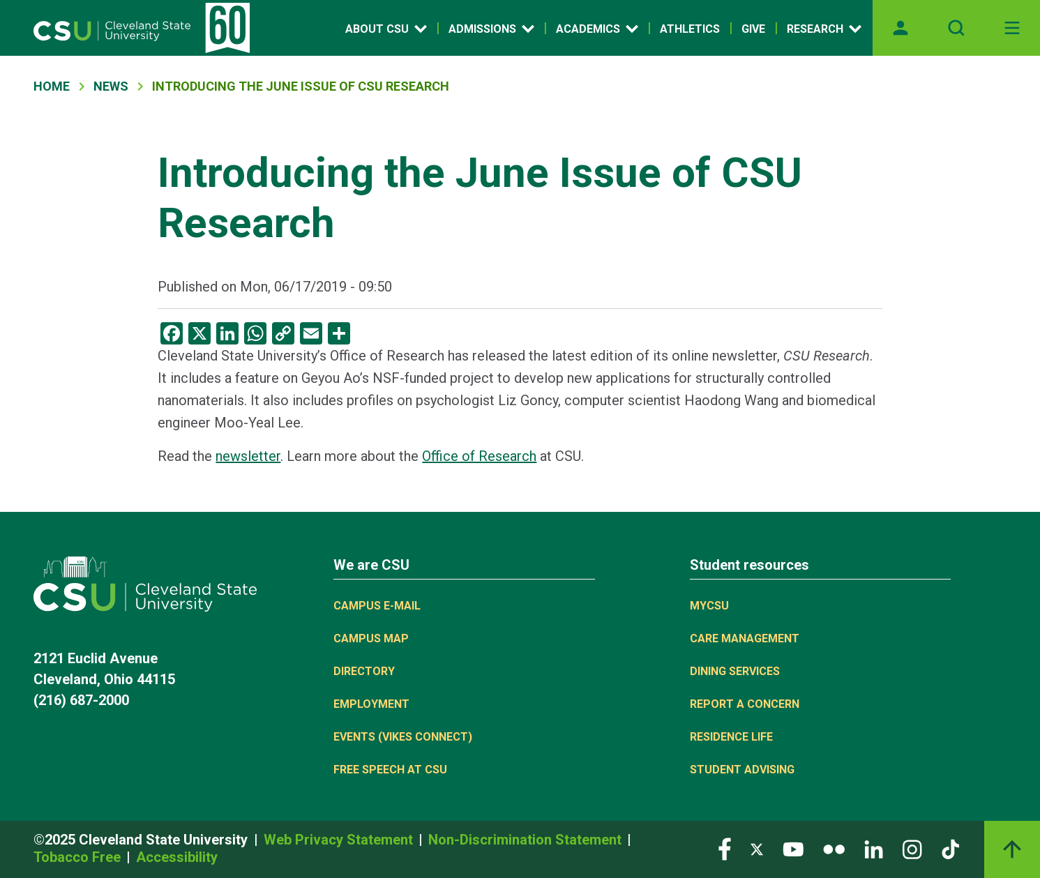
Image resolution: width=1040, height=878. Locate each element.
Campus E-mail (377, 605)
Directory (364, 671)
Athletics (690, 29)
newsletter (248, 456)
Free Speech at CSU (390, 769)
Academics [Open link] (597, 28)
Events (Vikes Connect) (402, 736)
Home (51, 86)
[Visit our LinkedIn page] (873, 848)
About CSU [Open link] (386, 28)
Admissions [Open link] (491, 28)
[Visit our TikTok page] (950, 848)
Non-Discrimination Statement (526, 839)
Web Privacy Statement (340, 839)
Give (753, 29)
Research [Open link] (824, 28)
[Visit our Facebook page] (724, 848)
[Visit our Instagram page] (912, 848)
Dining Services (735, 671)
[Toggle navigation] (1012, 28)
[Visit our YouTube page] (793, 848)
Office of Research (479, 456)
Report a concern (744, 704)
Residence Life (731, 736)
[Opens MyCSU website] (900, 28)
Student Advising (742, 769)
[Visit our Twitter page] (757, 848)
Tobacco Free (78, 857)
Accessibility (177, 857)
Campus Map (371, 638)
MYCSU (709, 605)
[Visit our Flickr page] (834, 848)
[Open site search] (956, 28)
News (110, 86)
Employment (371, 704)
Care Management (744, 638)
